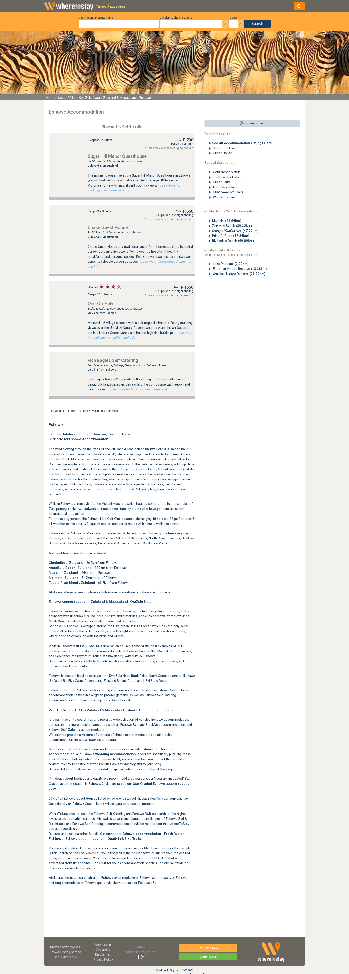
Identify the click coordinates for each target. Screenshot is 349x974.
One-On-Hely (100, 303)
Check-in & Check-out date (176, 17)
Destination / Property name (96, 17)
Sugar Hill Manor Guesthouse (117, 156)
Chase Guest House (108, 227)
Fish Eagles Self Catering (113, 360)
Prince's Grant (230, 236)
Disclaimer (102, 954)
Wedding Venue (224, 197)
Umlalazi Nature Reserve (239, 274)
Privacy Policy (103, 960)
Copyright (103, 950)
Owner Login (208, 956)
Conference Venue (226, 172)
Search (257, 24)
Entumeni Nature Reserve (239, 269)
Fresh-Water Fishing (227, 177)
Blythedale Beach (233, 241)
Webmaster (102, 944)
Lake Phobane (230, 264)
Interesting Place (224, 187)
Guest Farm (221, 182)
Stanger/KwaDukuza (235, 231)
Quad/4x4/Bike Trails (227, 192)
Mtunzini (226, 221)
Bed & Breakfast (224, 148)
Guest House (222, 153)
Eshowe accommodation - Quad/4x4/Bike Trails (103, 839)
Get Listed (65, 957)
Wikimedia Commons (105, 410)
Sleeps (233, 17)
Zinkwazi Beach (232, 226)
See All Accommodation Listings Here (242, 143)
